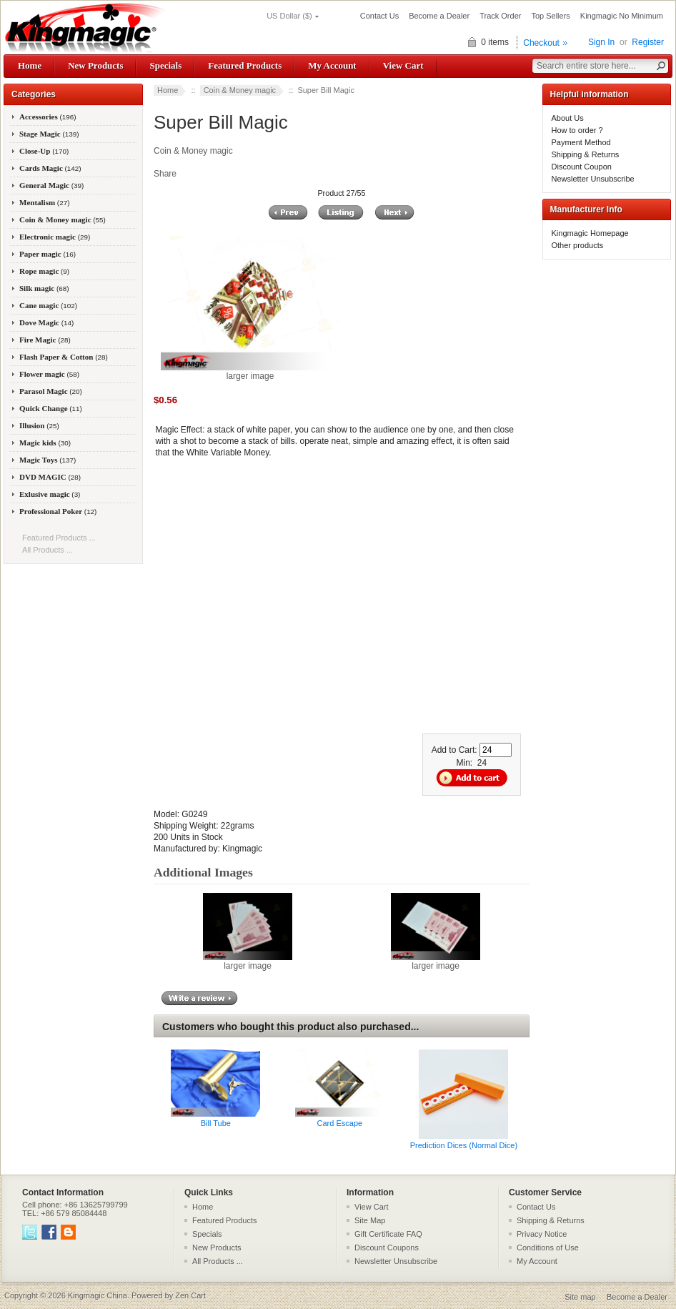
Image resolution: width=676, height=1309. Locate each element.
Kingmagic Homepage (590, 233)
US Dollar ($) (289, 15)
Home (29, 65)
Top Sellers (550, 15)
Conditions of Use (548, 1247)
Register (648, 42)
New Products (95, 65)
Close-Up (44, 151)
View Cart (403, 65)
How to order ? (577, 130)
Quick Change (50, 408)
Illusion (39, 425)
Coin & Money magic (240, 90)
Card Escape (340, 1123)
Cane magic (48, 305)
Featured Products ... (59, 537)
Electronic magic (54, 236)
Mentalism (44, 202)
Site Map (369, 1220)
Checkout (541, 43)
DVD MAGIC (50, 477)
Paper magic (47, 254)
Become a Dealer (439, 15)
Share (165, 174)
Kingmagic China (97, 1295)
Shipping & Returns (586, 154)
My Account (332, 65)
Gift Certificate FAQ (388, 1234)
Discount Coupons (386, 1247)
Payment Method (581, 142)
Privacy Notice (542, 1234)
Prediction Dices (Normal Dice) (463, 1145)
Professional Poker (57, 511)
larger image (247, 961)
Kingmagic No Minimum (621, 15)
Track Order (500, 15)
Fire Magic (45, 339)
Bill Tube (216, 1123)
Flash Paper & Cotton (63, 356)
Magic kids (45, 442)
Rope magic (44, 271)
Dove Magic (46, 322)
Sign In (601, 42)
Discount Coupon (582, 166)
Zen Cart (190, 1295)
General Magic (51, 185)
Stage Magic (49, 133)
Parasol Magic (50, 391)
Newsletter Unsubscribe (593, 178)
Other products (578, 245)
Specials (165, 65)
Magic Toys (47, 459)
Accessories (47, 116)
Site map (580, 1297)
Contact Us (379, 15)
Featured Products (245, 65)
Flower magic (49, 374)
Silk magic (44, 288)
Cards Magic (50, 168)
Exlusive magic (49, 494)
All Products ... (47, 549)
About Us (568, 118)
